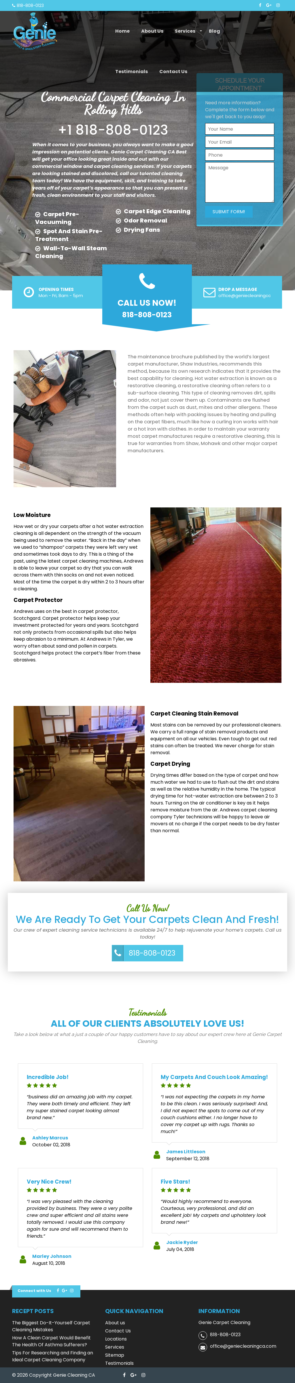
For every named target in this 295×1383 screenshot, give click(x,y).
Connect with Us (34, 1290)
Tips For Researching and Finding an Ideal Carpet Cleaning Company (52, 1356)
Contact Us (173, 71)
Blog (214, 31)
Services (185, 31)
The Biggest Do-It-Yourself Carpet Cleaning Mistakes (51, 1326)
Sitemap (114, 1355)
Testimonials (131, 71)
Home (122, 31)
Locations (116, 1339)
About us (152, 31)
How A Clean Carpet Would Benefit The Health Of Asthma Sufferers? (51, 1341)
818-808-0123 (152, 953)
